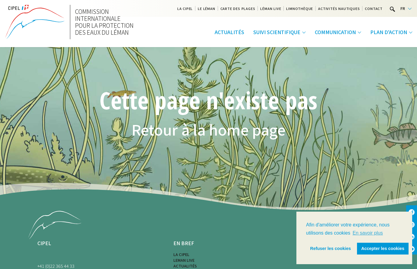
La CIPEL (185, 8)
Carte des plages (237, 8)
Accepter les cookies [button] (382, 248)
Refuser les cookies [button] (330, 248)
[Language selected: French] (406, 8)
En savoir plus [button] (367, 232)
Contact (374, 8)
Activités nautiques (339, 8)
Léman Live (270, 8)
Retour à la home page (208, 129)
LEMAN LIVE (183, 260)
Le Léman (206, 8)
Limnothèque (299, 8)
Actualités (229, 32)
